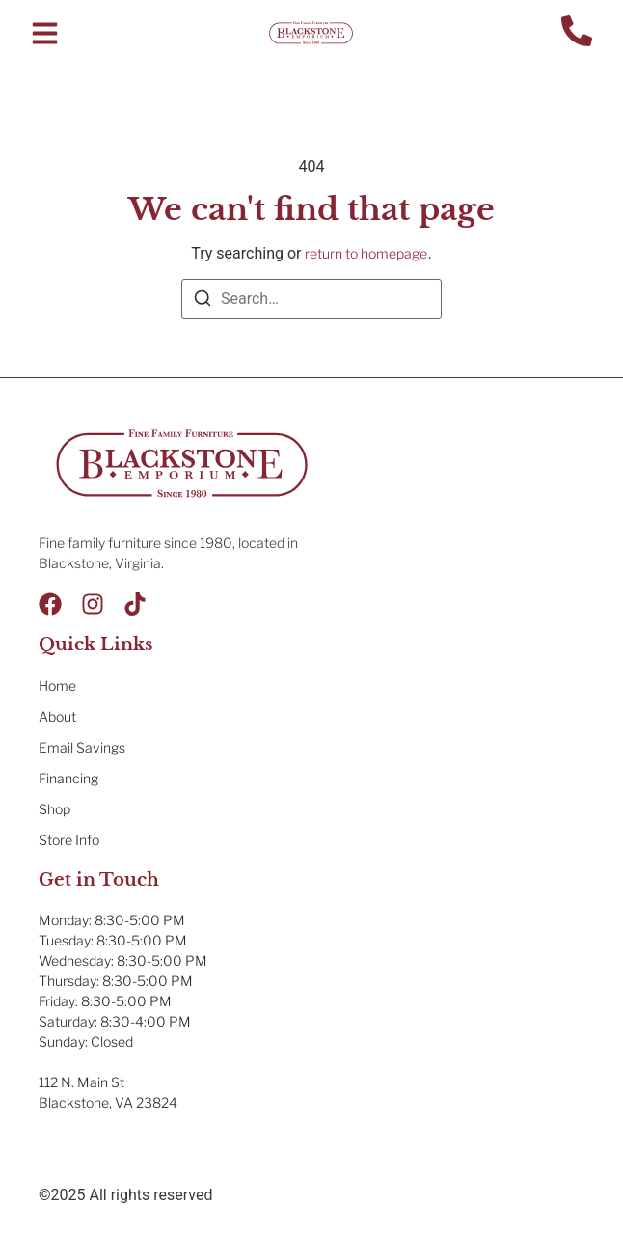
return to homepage (366, 253)
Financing (68, 778)
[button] (45, 33)
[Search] (202, 301)
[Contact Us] (576, 33)
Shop (54, 809)
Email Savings (82, 747)
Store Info (69, 840)
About (57, 716)
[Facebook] (50, 604)
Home (57, 685)
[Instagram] (92, 604)
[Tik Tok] (135, 604)
